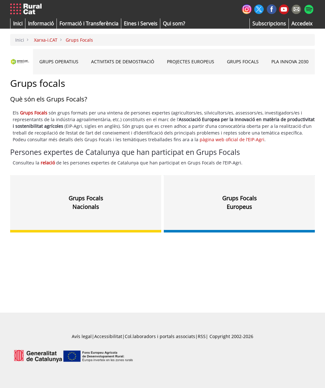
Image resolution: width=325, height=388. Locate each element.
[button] (17, 23)
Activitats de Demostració (122, 62)
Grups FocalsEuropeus (239, 202)
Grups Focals (243, 62)
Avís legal (82, 336)
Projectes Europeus (190, 62)
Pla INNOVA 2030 (289, 62)
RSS (202, 336)
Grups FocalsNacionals (86, 202)
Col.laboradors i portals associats (160, 336)
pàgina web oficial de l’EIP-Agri (232, 139)
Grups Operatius (58, 62)
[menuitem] (89, 23)
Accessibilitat (108, 336)
